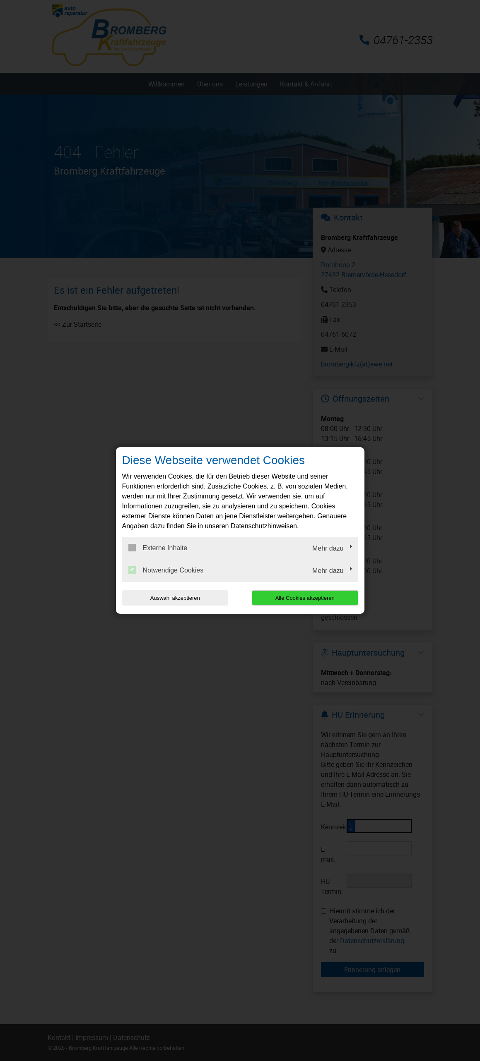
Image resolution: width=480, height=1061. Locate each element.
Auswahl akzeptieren (175, 598)
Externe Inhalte (158, 547)
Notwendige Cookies (166, 570)
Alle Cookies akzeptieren (305, 598)
